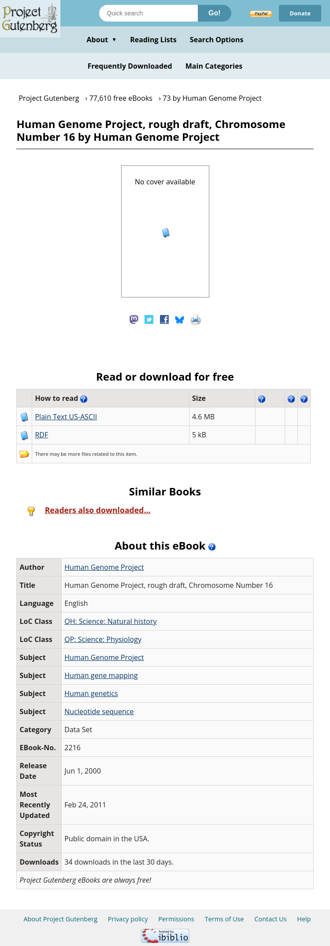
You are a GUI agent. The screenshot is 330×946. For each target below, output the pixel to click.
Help (304, 919)
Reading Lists (153, 39)
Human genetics (91, 693)
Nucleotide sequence (98, 711)
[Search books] (148, 13)
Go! (214, 13)
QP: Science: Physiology (102, 639)
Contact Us (270, 919)
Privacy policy (128, 919)
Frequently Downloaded (130, 66)
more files (79, 454)
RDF (41, 435)
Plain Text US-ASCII (66, 417)
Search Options (217, 39)
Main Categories (214, 66)
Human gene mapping (100, 675)
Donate (300, 13)
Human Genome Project (104, 567)
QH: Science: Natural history (110, 621)
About (101, 39)
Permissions (176, 919)
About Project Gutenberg (60, 919)
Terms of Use (224, 919)
